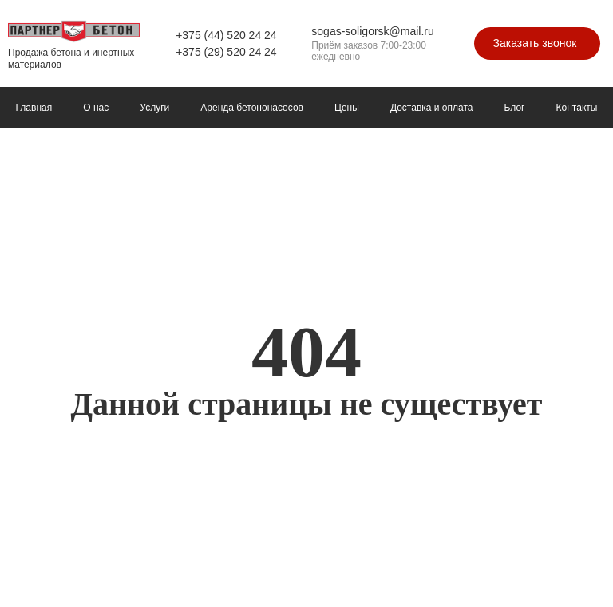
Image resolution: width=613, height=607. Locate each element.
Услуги (154, 107)
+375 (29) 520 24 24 (226, 51)
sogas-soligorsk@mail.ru (372, 31)
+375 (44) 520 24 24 (226, 35)
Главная (34, 107)
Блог (514, 107)
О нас (96, 107)
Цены (346, 107)
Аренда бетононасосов (251, 107)
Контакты (577, 107)
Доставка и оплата (431, 107)
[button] (537, 43)
